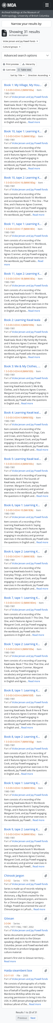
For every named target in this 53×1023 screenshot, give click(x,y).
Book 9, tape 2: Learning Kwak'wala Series (23, 829)
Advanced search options (20, 55)
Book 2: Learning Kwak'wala (22, 320)
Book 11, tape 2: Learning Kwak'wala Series (23, 273)
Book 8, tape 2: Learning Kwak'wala (23, 736)
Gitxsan (9, 918)
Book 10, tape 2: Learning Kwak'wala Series (23, 177)
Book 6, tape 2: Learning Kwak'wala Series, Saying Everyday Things (23, 551)
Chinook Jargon (14, 875)
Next (33, 1018)
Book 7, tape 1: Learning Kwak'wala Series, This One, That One (23, 598)
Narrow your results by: (26, 24)
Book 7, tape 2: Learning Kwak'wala (23, 644)
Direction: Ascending (38, 75)
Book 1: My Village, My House (23, 85)
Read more (34, 122)
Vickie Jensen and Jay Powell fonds (30, 96)
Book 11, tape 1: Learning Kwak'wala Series (23, 224)
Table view (24, 69)
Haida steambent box (18, 970)
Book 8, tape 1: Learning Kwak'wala (23, 690)
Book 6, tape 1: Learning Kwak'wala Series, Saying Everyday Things (23, 505)
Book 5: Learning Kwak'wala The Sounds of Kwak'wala (23, 459)
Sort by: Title (16, 75)
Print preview (11, 64)
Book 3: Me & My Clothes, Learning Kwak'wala (23, 366)
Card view (9, 69)
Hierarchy (28, 64)
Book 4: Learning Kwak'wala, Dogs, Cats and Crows (23, 412)
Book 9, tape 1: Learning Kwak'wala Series (23, 783)
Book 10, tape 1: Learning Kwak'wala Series (23, 131)
